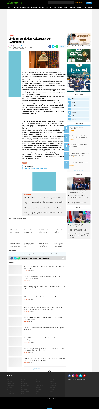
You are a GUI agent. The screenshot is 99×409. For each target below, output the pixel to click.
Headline (74, 119)
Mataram (9, 387)
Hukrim (60, 7)
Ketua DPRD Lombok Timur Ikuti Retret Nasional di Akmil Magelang (41, 339)
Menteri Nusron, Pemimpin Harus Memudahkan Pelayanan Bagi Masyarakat (44, 268)
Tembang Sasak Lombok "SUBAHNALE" (79, 127)
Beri (8, 379)
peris (22, 393)
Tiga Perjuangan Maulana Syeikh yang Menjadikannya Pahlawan (80, 136)
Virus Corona (10, 393)
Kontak (85, 379)
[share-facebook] (49, 46)
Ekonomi (79, 7)
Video (51, 391)
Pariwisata (34, 7)
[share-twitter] (53, 46)
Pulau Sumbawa (25, 391)
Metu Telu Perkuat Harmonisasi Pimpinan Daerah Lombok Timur (78, 224)
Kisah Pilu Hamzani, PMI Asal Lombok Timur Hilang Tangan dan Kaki (79, 192)
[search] (61, 2)
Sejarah (74, 112)
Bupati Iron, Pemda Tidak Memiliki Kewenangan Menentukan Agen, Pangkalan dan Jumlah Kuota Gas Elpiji (44, 310)
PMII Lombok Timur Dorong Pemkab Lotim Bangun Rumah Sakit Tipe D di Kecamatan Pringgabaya (42, 361)
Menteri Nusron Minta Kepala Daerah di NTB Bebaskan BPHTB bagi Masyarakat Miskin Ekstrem (43, 351)
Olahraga (52, 387)
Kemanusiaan (10, 383)
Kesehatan (24, 383)
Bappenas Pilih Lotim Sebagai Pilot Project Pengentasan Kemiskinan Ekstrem (79, 230)
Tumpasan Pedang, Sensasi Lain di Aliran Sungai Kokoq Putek (80, 152)
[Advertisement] (49, 21)
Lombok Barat (49, 7)
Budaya (84, 7)
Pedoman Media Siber (77, 379)
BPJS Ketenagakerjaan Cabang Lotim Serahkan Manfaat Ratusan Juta (44, 288)
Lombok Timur (26, 7)
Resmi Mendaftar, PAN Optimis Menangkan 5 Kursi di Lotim (78, 186)
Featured (74, 109)
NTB (55, 7)
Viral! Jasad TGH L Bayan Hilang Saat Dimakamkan (80, 143)
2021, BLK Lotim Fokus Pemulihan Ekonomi (79, 159)
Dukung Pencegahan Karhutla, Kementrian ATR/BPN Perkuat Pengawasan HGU (42, 319)
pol (36, 393)
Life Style (38, 383)
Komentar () (62, 46)
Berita (19, 7)
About (69, 379)
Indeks (14, 7)
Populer (89, 2)
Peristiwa (41, 7)
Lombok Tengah (25, 385)
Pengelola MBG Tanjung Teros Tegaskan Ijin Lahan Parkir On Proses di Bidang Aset (43, 278)
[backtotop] (49, 372)
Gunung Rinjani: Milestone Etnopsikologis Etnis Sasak (77, 219)
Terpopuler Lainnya (78, 165)
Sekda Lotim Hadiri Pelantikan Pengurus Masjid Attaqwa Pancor (44, 298)
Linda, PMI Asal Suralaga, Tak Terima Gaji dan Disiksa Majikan (78, 197)
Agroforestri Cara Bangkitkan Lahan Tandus (35, 169)
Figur (73, 115)
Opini (8, 389)
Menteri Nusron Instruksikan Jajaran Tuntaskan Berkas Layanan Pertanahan (44, 329)
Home (9, 7)
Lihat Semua (37, 369)
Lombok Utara (53, 385)
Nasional (38, 387)
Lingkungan (72, 7)
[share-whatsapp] (56, 46)
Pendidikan (91, 7)
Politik (65, 7)
